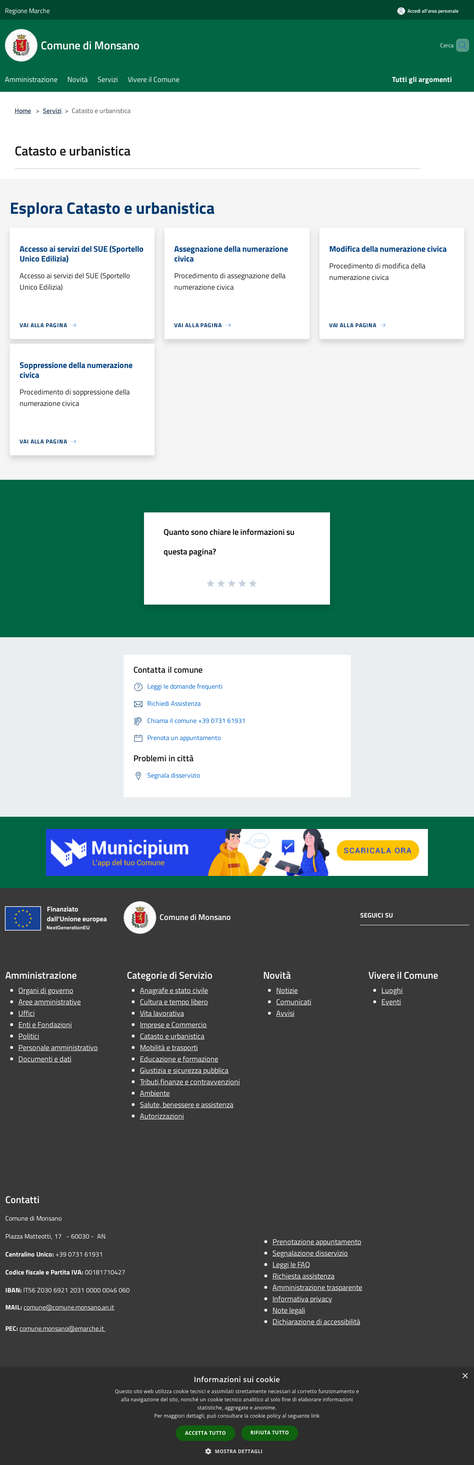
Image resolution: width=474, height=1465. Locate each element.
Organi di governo (45, 990)
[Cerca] (459, 45)
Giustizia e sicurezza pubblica (184, 1070)
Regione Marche (27, 11)
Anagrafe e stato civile (174, 990)
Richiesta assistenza (303, 1275)
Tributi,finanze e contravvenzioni (190, 1081)
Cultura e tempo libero (174, 1001)
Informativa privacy (302, 1298)
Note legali (288, 1310)
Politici (28, 1036)
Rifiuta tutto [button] (269, 1432)
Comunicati (293, 1001)
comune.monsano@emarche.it (63, 1328)
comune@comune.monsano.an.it (69, 1307)
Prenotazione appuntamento (316, 1241)
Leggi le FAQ (291, 1264)
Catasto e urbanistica (172, 1036)
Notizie (287, 990)
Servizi (52, 110)
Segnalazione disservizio (310, 1253)
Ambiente (155, 1093)
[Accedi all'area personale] (428, 10)
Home (23, 110)
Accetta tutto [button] (205, 1433)
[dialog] (237, 1416)
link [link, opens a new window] (315, 1415)
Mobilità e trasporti (169, 1047)
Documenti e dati (44, 1058)
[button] (237, 1451)
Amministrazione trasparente (317, 1287)
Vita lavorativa (162, 1013)
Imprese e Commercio (173, 1024)
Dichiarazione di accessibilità (316, 1321)
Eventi (391, 1001)
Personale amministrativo (58, 1047)
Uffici (26, 1013)
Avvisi (285, 1013)
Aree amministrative (49, 1001)
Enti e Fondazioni (45, 1024)
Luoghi (392, 990)
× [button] (465, 1376)
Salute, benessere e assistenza (186, 1104)
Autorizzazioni (162, 1115)
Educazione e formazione (179, 1058)
